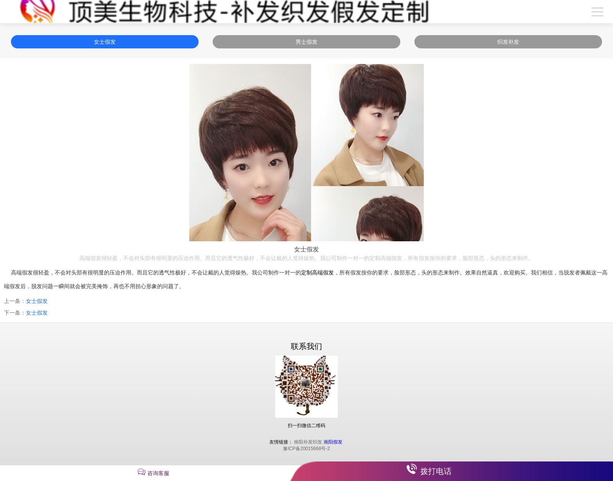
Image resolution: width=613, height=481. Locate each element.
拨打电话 (436, 471)
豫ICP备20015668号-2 (306, 448)
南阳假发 (333, 442)
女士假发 (105, 42)
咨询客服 (158, 473)
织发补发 (508, 42)
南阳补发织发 (308, 442)
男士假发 (306, 42)
